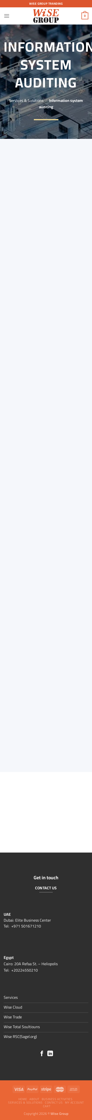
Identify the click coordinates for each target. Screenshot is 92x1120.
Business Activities (57, 1099)
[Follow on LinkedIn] (50, 1054)
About (34, 1099)
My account (74, 1102)
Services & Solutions (26, 100)
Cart (46, 1106)
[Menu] (7, 16)
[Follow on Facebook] (42, 1054)
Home (22, 1099)
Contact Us (54, 1102)
